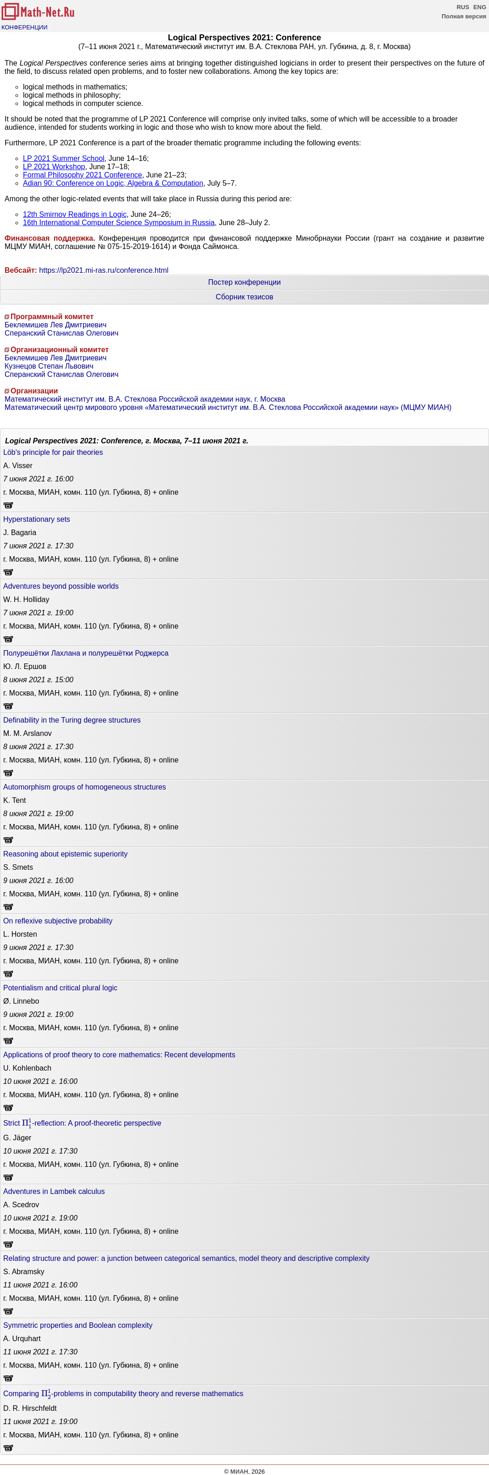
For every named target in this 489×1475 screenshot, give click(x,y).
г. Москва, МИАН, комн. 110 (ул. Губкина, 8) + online (90, 492)
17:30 (38, 546)
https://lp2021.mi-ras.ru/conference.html (103, 270)
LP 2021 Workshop (54, 167)
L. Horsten (20, 934)
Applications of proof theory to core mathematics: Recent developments (119, 1055)
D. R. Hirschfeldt (29, 1408)
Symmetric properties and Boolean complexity (77, 1325)
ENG (479, 7)
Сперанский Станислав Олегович (61, 333)
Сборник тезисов (244, 297)
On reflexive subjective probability (57, 921)
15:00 (38, 680)
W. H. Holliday (26, 599)
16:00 (38, 479)
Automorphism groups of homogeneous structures (84, 787)
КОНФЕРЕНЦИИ (24, 27)
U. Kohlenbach (27, 1068)
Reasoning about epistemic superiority (65, 854)
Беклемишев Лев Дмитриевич (55, 325)
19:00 (38, 613)
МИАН (239, 1471)
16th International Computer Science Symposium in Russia (119, 222)
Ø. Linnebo (21, 1001)
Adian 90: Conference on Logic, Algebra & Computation (113, 183)
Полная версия (464, 16)
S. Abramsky (23, 1272)
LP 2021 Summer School (64, 158)
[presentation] (27, 1123)
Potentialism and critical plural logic (60, 988)
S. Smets (18, 867)
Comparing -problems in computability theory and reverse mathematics (123, 1394)
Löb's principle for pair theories (53, 452)
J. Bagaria (19, 532)
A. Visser (18, 466)
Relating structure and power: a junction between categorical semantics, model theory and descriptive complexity (186, 1258)
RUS (462, 7)
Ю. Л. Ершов (24, 666)
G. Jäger (17, 1138)
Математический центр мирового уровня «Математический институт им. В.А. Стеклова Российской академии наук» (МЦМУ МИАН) (228, 407)
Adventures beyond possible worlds (61, 586)
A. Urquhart (22, 1338)
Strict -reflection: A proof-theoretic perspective (82, 1123)
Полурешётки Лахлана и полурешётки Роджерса (86, 653)
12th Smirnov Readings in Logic (75, 214)
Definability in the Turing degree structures (72, 720)
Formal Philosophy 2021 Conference (82, 175)
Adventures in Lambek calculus (54, 1191)
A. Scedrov (21, 1205)
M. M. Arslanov (27, 733)
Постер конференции (244, 282)
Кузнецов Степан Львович (49, 366)
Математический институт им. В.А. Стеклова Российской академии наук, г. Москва (145, 399)
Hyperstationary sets (36, 519)
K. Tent (14, 800)
